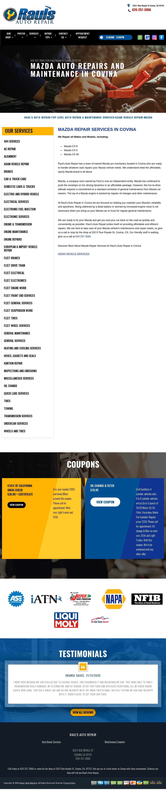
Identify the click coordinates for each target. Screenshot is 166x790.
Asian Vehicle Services (73, 258)
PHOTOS (21, 33)
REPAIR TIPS (48, 35)
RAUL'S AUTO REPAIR (37, 121)
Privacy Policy (69, 787)
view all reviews (83, 716)
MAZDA (148, 121)
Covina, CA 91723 (73, 60)
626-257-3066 (141, 9)
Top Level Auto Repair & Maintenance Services (82, 121)
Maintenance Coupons (115, 747)
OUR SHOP (8, 35)
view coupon (22, 510)
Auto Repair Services (51, 747)
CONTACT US (63, 35)
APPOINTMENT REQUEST (83, 35)
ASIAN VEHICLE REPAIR (129, 121)
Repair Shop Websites (28, 787)
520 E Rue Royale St (55, 60)
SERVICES (33, 33)
